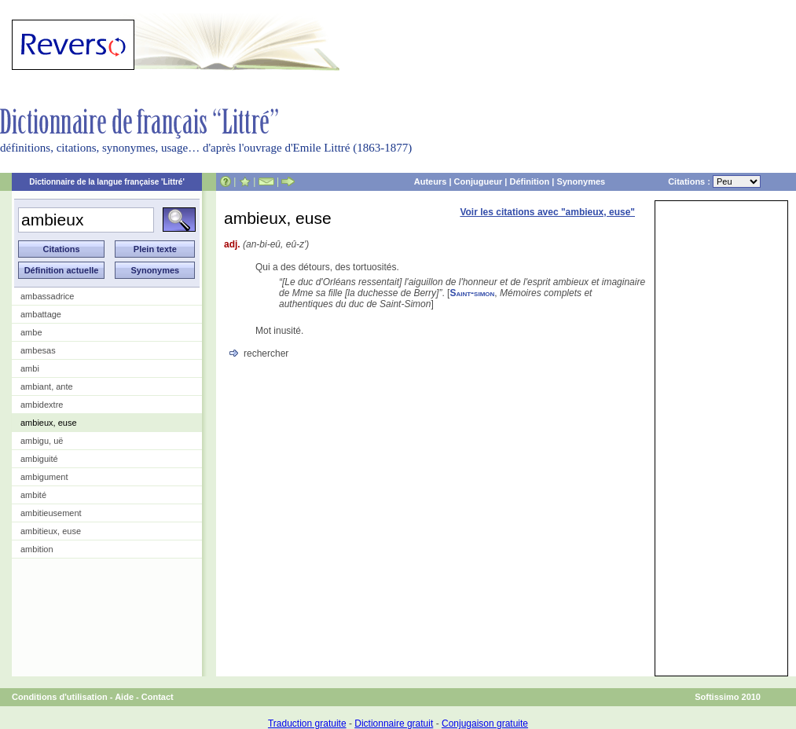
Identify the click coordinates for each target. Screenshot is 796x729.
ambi (29, 368)
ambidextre (41, 404)
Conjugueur (478, 181)
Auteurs (430, 181)
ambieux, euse (48, 422)
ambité (33, 495)
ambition (36, 549)
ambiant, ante (46, 386)
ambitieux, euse (50, 531)
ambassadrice (47, 296)
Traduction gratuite (307, 723)
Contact (157, 697)
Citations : (714, 181)
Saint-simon (471, 293)
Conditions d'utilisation (60, 697)
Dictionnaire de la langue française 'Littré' (107, 182)
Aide (124, 697)
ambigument (44, 477)
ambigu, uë (41, 440)
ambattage (40, 314)
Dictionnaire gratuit (393, 723)
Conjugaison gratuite (485, 723)
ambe (31, 332)
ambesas (38, 350)
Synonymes (580, 181)
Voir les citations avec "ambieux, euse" (547, 212)
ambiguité (39, 458)
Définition (529, 181)
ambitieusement (51, 513)
